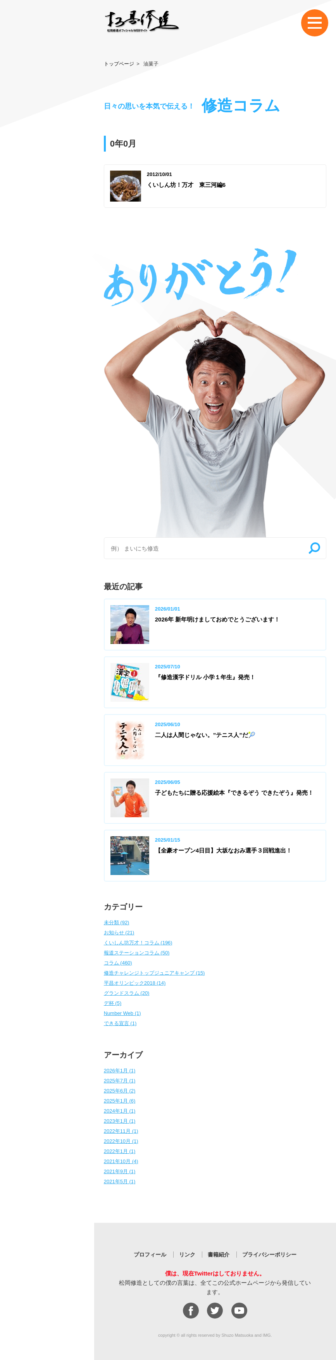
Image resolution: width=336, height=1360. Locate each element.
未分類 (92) (116, 922)
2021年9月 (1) (120, 1171)
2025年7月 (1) (120, 1081)
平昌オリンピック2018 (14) (135, 983)
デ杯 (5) (113, 1003)
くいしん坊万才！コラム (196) (138, 943)
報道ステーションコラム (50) (137, 953)
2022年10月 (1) (121, 1141)
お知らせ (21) (119, 932)
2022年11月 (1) (121, 1131)
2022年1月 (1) (120, 1151)
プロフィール (150, 1254)
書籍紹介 (218, 1254)
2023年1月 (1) (120, 1121)
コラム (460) (118, 963)
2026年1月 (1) (120, 1071)
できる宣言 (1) (120, 1023)
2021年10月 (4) (121, 1161)
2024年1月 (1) (120, 1111)
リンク (187, 1254)
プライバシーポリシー (269, 1254)
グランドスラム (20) (127, 993)
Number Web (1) (122, 1013)
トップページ (119, 64)
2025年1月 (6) (120, 1101)
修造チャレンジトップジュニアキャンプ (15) (154, 973)
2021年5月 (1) (120, 1181)
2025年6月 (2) (120, 1091)
